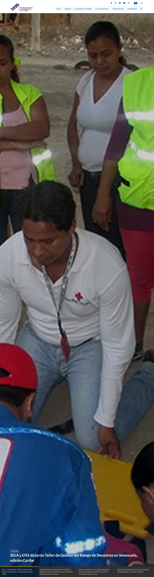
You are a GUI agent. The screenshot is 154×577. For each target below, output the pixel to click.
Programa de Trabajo (83, 9)
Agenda (68, 9)
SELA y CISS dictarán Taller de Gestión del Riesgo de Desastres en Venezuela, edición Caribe (74, 558)
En (142, 3)
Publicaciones (118, 9)
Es (135, 3)
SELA (58, 9)
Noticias (14, 551)
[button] (151, 289)
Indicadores (132, 9)
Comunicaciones (102, 9)
